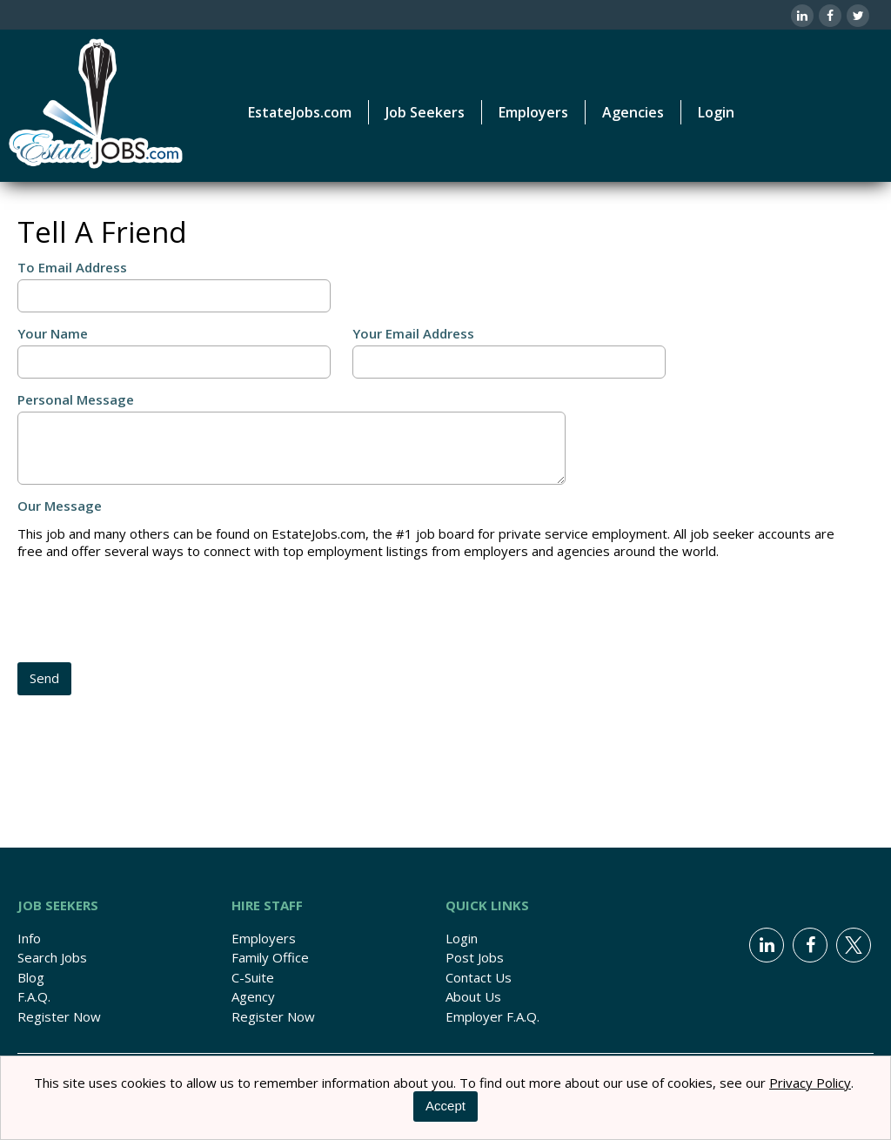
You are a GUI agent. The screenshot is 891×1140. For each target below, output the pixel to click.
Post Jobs (475, 957)
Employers (263, 938)
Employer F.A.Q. (492, 1016)
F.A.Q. (33, 996)
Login (716, 112)
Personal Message (75, 399)
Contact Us (479, 977)
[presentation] (149, 613)
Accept (445, 1105)
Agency (253, 996)
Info (29, 938)
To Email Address (72, 267)
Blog (30, 977)
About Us (473, 996)
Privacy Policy (810, 1082)
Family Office (270, 957)
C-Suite (252, 977)
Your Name (52, 333)
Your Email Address (413, 333)
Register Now (59, 1016)
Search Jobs (52, 957)
